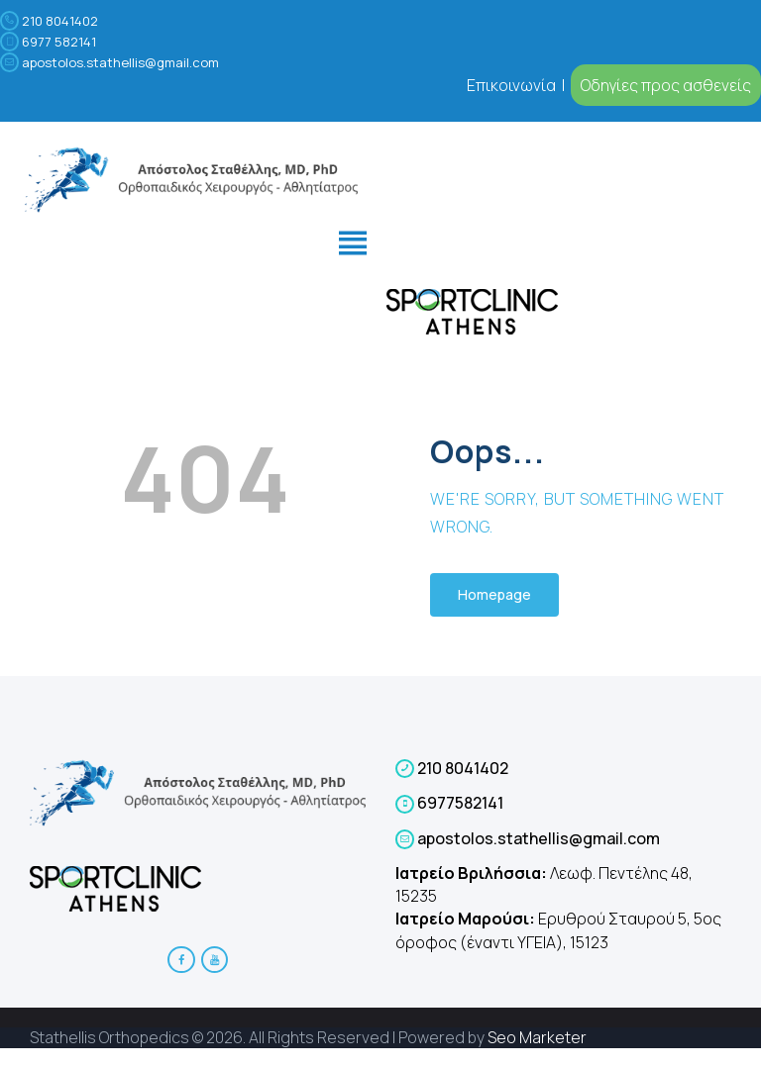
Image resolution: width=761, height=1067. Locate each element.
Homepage (494, 594)
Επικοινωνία (513, 85)
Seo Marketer (537, 1037)
